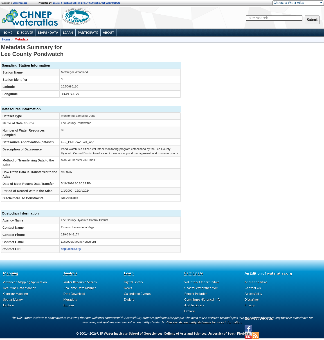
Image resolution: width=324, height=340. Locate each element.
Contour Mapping (15, 293)
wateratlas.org (279, 273)
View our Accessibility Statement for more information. (203, 322)
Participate (88, 32)
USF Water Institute (110, 3)
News (128, 288)
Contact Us (253, 288)
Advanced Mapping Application (25, 282)
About (108, 32)
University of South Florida (228, 333)
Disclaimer (252, 299)
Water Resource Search (80, 282)
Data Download (74, 293)
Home (7, 32)
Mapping (10, 273)
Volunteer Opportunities (201, 282)
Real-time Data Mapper (19, 288)
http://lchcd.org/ (71, 249)
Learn (68, 32)
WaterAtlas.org (20, 3)
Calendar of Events (137, 293)
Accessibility (253, 293)
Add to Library (194, 305)
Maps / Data (48, 32)
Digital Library (133, 282)
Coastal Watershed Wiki (201, 288)
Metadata (70, 299)
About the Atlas (256, 282)
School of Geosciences (145, 333)
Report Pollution (195, 293)
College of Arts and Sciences (185, 333)
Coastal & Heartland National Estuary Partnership (76, 3)
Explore (8, 305)
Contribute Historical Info (202, 299)
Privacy (250, 305)
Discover (25, 32)
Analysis (70, 273)
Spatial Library (13, 299)
